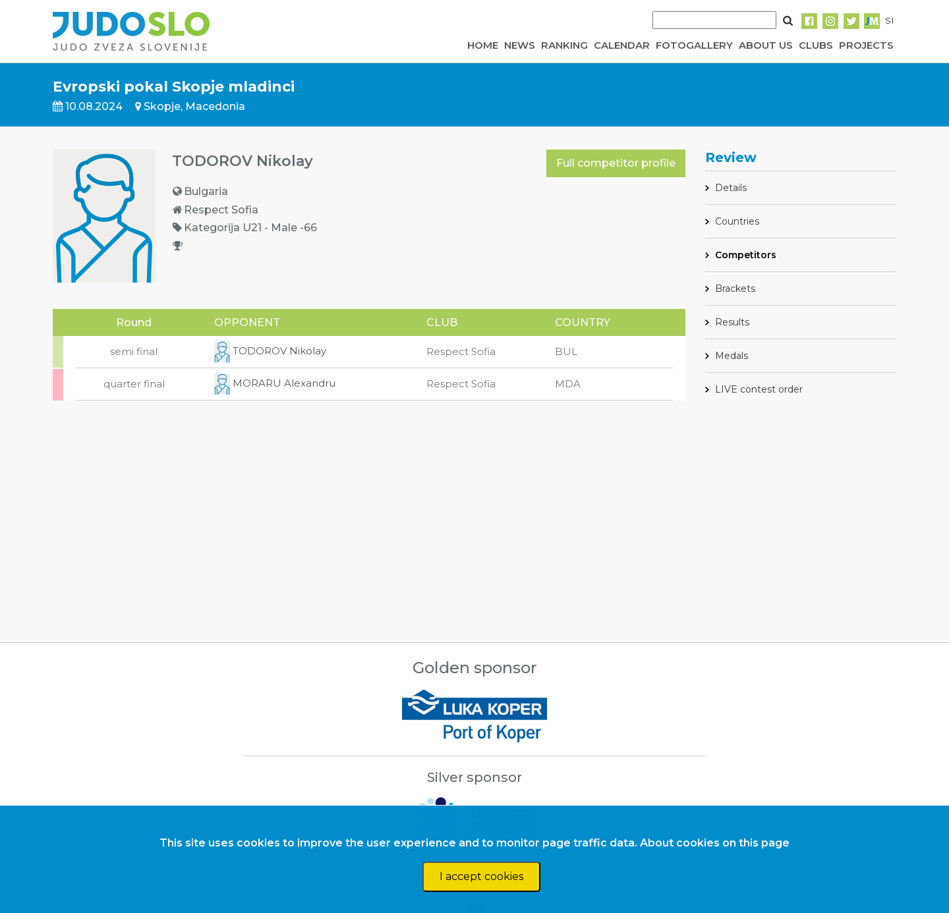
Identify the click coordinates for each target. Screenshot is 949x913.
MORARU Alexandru (274, 383)
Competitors (745, 255)
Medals (731, 356)
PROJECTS (866, 45)
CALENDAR (622, 45)
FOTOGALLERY (694, 45)
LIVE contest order (759, 389)
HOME (482, 45)
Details (731, 188)
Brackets (735, 288)
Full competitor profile (616, 163)
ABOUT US (766, 45)
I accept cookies (481, 876)
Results (732, 322)
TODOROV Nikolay (270, 351)
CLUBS (816, 45)
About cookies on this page (715, 843)
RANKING (564, 45)
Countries (737, 221)
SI (889, 20)
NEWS (519, 45)
